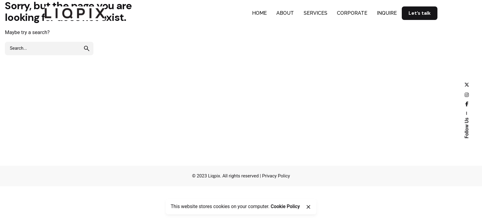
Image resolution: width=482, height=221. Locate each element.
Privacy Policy (276, 176)
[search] (86, 48)
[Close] (308, 207)
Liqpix (214, 176)
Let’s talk (420, 13)
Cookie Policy (285, 206)
